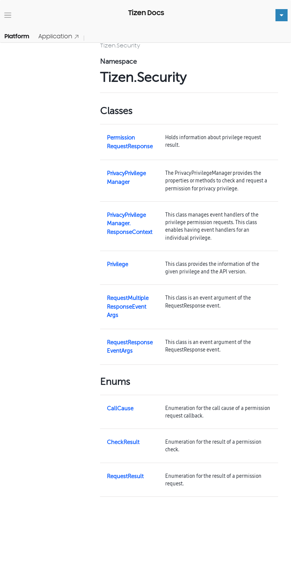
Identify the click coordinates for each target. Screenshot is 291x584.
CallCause (120, 408)
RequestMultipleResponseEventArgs (128, 307)
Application (58, 36)
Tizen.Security (120, 45)
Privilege (117, 264)
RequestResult (125, 476)
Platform (17, 36)
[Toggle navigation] (8, 15)
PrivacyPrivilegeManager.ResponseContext (129, 223)
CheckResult (123, 442)
